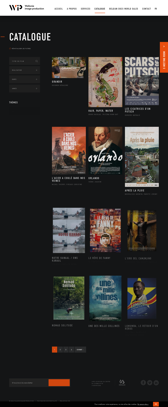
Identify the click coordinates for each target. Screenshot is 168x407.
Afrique (17, 127)
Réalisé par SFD (65, 401)
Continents (16, 119)
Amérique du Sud (22, 135)
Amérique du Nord (22, 131)
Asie (16, 139)
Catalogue (30, 37)
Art (13, 111)
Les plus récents (152, 46)
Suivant (80, 350)
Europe (17, 144)
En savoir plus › (143, 404)
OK (156, 404)
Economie (16, 161)
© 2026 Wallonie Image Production (21, 401)
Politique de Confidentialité (47, 401)
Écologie (15, 153)
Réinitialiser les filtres (20, 48)
